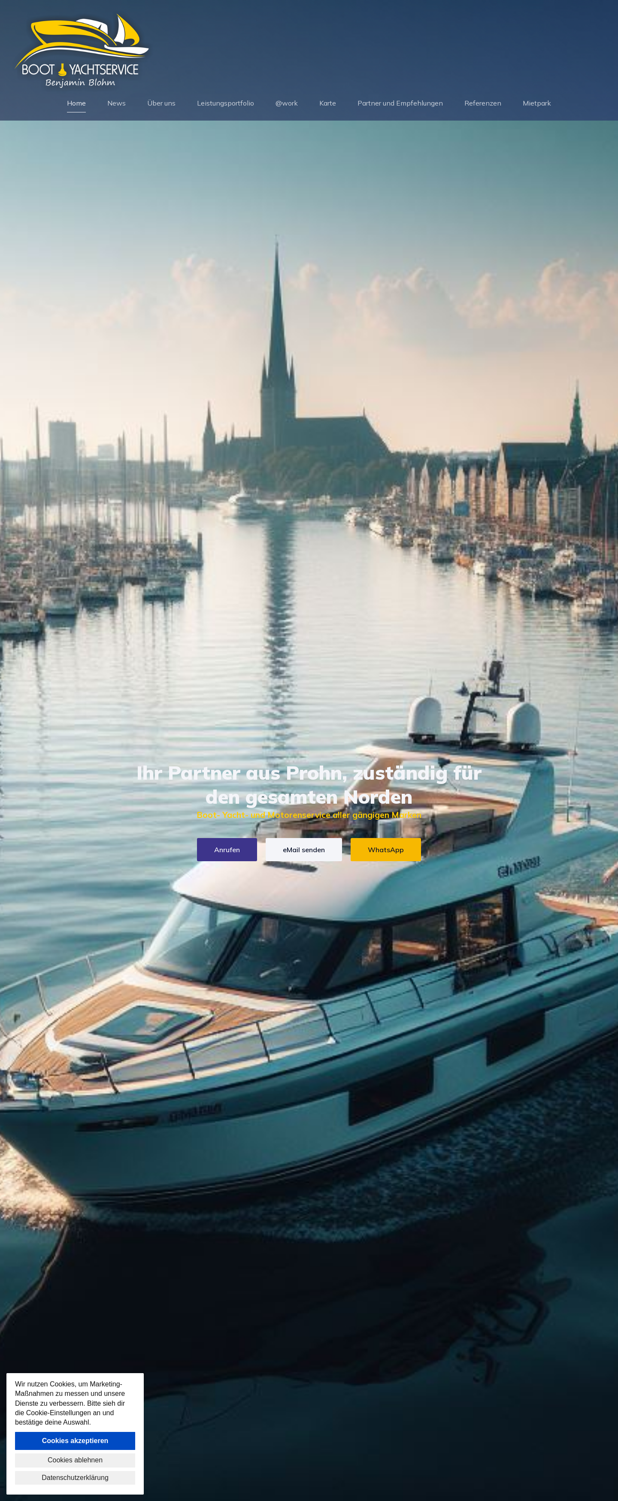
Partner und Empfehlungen (400, 104)
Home (76, 104)
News (116, 104)
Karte (327, 104)
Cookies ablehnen (75, 1460)
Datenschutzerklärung (75, 1477)
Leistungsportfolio (225, 104)
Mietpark (537, 104)
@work (287, 104)
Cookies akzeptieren (75, 1440)
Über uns (161, 104)
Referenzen (482, 104)
